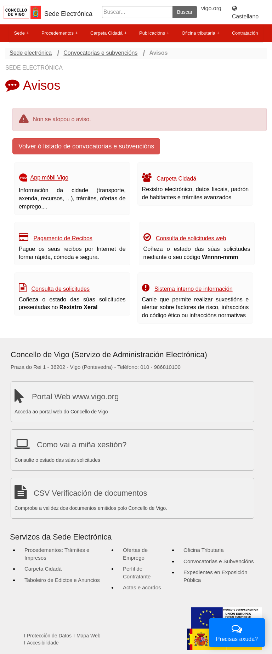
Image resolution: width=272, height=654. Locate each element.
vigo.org (211, 8)
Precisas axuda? (237, 632)
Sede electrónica (31, 53)
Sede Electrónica (68, 14)
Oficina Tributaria (203, 550)
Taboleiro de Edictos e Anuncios (62, 580)
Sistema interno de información (193, 289)
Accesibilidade (43, 643)
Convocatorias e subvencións (100, 53)
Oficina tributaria (201, 33)
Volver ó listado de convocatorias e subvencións (86, 146)
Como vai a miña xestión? (81, 444)
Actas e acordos (142, 587)
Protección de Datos (49, 635)
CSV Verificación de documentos (90, 493)
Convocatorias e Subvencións (218, 561)
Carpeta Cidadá (108, 33)
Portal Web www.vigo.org (75, 396)
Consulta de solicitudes (60, 289)
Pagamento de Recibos (62, 238)
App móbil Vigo (49, 178)
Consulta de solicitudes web (191, 238)
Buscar (185, 12)
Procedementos (59, 33)
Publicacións (154, 33)
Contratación (245, 33)
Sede (21, 33)
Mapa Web (88, 635)
